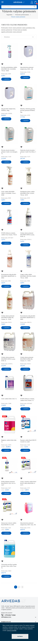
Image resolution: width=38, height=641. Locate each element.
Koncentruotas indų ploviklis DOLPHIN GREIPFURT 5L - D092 (28, 317)
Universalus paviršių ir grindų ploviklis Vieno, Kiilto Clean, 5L (9, 566)
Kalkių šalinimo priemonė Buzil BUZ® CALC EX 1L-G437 (8, 483)
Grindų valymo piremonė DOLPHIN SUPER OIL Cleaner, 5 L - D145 (26, 359)
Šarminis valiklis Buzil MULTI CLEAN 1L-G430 (28, 441)
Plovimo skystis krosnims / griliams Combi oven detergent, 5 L (9, 151)
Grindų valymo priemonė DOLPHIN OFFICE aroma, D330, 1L (27, 234)
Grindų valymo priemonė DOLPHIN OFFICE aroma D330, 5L (8, 359)
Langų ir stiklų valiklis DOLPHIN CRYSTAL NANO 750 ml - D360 (28, 276)
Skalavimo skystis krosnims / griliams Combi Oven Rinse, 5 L (28, 151)
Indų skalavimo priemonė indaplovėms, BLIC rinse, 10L (28, 523)
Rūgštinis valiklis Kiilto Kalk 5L (8, 441)
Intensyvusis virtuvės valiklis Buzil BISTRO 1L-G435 (8, 523)
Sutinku (20, 636)
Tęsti (22, 587)
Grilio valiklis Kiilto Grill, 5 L (9, 398)
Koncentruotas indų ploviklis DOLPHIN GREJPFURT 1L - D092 (9, 276)
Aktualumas (19, 37)
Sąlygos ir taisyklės (11, 630)
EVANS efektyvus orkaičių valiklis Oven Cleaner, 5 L (27, 399)
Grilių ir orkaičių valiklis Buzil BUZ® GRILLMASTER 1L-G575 (28, 483)
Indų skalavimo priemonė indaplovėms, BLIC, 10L (26, 68)
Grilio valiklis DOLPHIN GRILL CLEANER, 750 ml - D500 (8, 193)
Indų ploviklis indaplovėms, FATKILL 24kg (8, 109)
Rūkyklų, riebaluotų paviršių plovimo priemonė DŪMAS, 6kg (27, 110)
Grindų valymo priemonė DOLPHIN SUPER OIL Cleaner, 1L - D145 (7, 317)
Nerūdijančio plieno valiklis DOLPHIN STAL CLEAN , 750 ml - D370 (27, 193)
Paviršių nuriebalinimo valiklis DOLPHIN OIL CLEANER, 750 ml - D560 (9, 69)
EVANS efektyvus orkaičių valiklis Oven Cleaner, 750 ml (9, 233)
